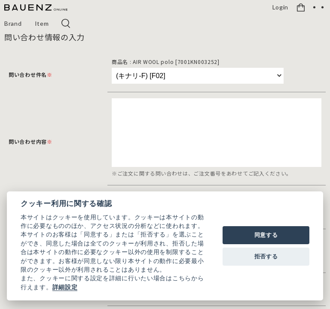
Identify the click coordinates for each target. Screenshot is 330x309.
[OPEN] (318, 7)
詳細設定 (65, 287)
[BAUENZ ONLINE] (35, 8)
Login (280, 7)
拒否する (266, 256)
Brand (13, 23)
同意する (266, 235)
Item (42, 23)
